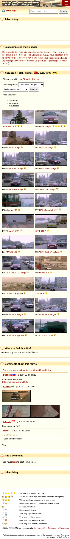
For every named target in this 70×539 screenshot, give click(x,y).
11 (49, 168)
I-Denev (35, 79)
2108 (14, 335)
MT (9, 126)
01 (51, 252)
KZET (37, 231)
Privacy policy (63, 528)
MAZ (9, 252)
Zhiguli (20, 314)
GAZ (9, 147)
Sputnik (20, 335)
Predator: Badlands (58, 58)
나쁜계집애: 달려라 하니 (43, 55)
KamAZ (10, 231)
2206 (42, 293)
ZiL (41, 335)
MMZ (46, 335)
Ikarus (10, 210)
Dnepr (4, 126)
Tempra (47, 126)
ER (16, 52)
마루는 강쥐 (10, 58)
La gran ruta (40, 60)
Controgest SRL (39, 528)
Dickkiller (27, 79)
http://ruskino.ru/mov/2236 (15, 382)
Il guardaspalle (54, 60)
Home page (11, 10)
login (14, 462)
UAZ (37, 293)
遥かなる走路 (8, 52)
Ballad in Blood (51, 52)
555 (51, 335)
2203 (47, 252)
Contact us (52, 528)
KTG (42, 231)
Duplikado (6, 60)
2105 (14, 314)
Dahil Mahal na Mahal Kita (31, 52)
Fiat (42, 126)
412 (56, 210)
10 (12, 126)
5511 (17, 231)
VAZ (9, 314)
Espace (18, 293)
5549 (14, 252)
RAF (42, 252)
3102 (47, 189)
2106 (47, 314)
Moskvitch (49, 210)
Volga (17, 147)
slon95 (6, 430)
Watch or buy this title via (19, 352)
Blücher (30, 60)
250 (15, 210)
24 (13, 147)
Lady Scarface (19, 60)
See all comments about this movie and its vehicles (27, 370)
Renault (43, 272)
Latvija (56, 252)
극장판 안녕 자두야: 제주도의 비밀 (32, 58)
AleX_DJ (7, 421)
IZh (41, 210)
